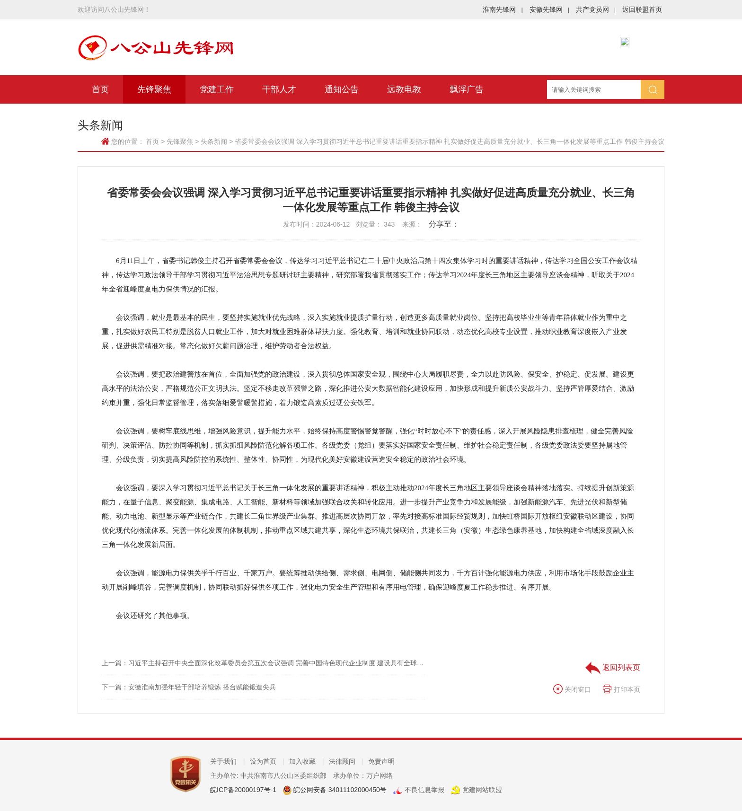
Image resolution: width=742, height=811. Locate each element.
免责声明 (381, 761)
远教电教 (404, 89)
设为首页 (267, 761)
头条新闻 (214, 141)
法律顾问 (346, 761)
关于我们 (227, 761)
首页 (100, 89)
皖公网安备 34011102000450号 (339, 789)
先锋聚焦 (154, 89)
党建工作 (217, 89)
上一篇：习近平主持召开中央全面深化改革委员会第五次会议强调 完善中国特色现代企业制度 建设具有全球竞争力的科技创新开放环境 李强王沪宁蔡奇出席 (330, 663)
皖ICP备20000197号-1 (243, 789)
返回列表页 (612, 667)
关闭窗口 (572, 689)
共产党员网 (596, 9)
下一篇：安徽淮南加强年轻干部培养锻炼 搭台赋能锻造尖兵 (189, 687)
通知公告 (342, 89)
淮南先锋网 (502, 9)
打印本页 (621, 689)
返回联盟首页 (642, 9)
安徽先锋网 (549, 9)
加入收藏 (306, 761)
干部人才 (279, 89)
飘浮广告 (467, 89)
